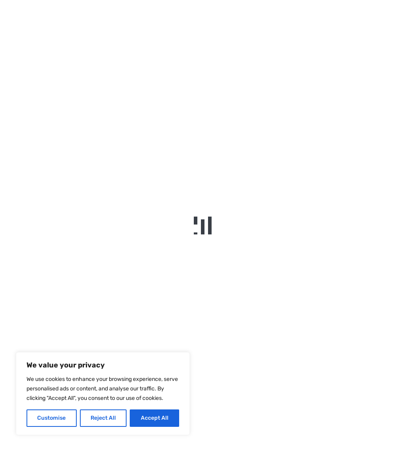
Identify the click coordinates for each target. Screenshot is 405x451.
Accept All (154, 418)
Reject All (103, 418)
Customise (51, 418)
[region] (103, 393)
